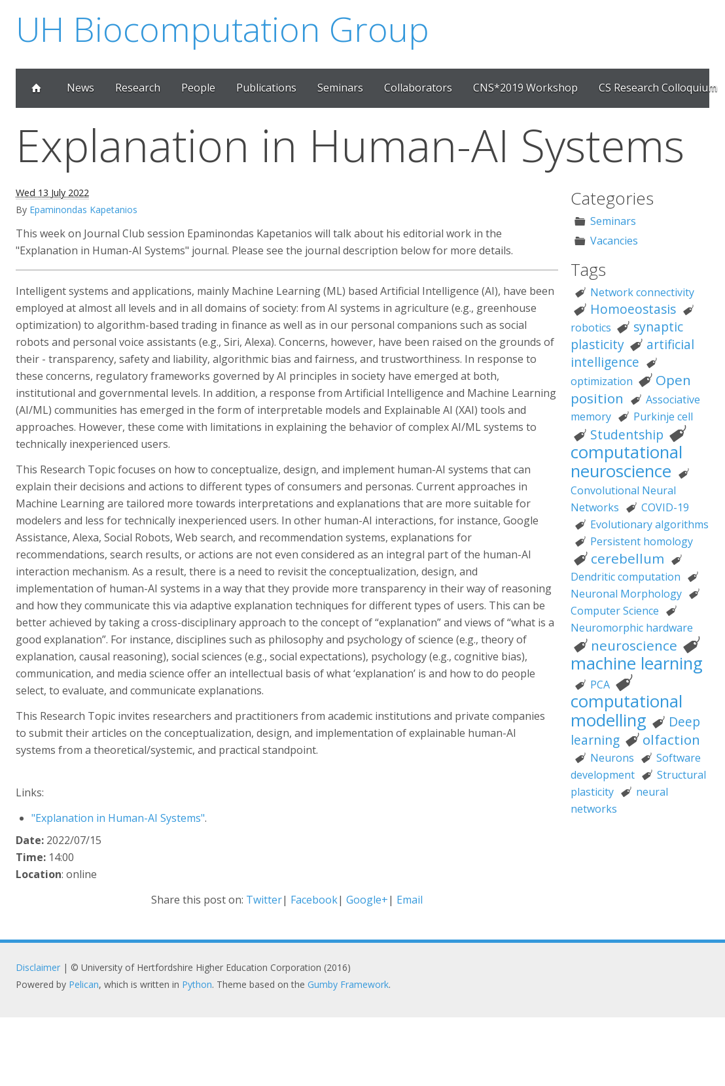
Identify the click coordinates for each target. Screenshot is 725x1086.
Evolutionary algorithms (649, 524)
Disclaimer (38, 967)
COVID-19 (665, 507)
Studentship (626, 434)
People (198, 87)
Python (197, 984)
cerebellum (627, 558)
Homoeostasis (633, 309)
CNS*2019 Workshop (525, 87)
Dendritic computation (626, 576)
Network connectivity (642, 292)
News (80, 87)
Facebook (314, 899)
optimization (602, 381)
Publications (266, 87)
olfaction (671, 739)
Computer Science (615, 610)
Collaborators (418, 87)
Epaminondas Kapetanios (83, 209)
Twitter (264, 899)
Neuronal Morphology (626, 593)
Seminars (340, 87)
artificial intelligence (632, 353)
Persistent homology (641, 541)
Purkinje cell (663, 416)
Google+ (367, 899)
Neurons (612, 758)
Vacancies (614, 240)
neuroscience (634, 645)
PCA (600, 684)
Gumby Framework (348, 984)
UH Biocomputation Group (222, 28)
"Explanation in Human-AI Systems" (118, 818)
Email (410, 899)
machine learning (637, 663)
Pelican (84, 984)
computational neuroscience (626, 462)
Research (137, 87)
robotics (591, 327)
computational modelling (626, 711)
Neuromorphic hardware (632, 627)
